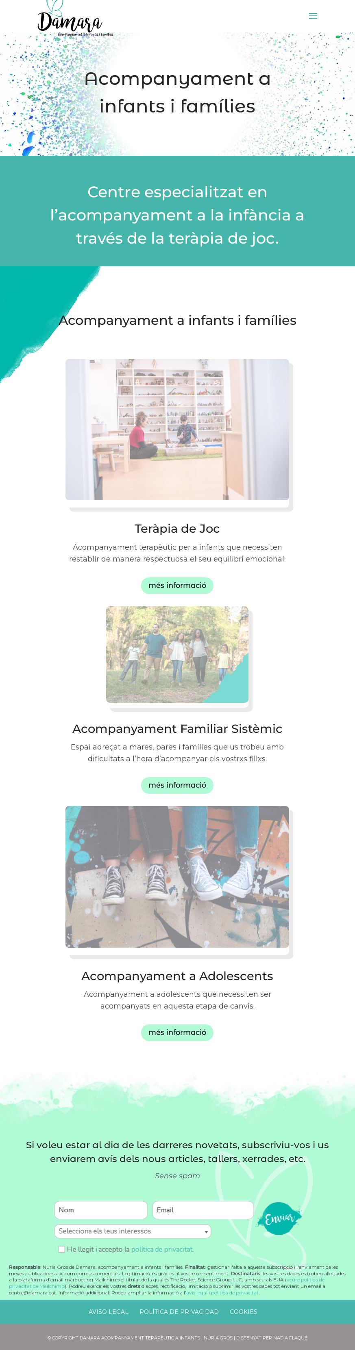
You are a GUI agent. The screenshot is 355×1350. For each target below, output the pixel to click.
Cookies (243, 1311)
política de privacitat (161, 1249)
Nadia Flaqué (290, 1338)
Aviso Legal (108, 1311)
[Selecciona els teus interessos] (132, 1231)
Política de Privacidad (179, 1311)
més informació (177, 585)
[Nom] (101, 1210)
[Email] (203, 1210)
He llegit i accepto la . (126, 1249)
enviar (278, 1217)
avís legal (196, 1293)
